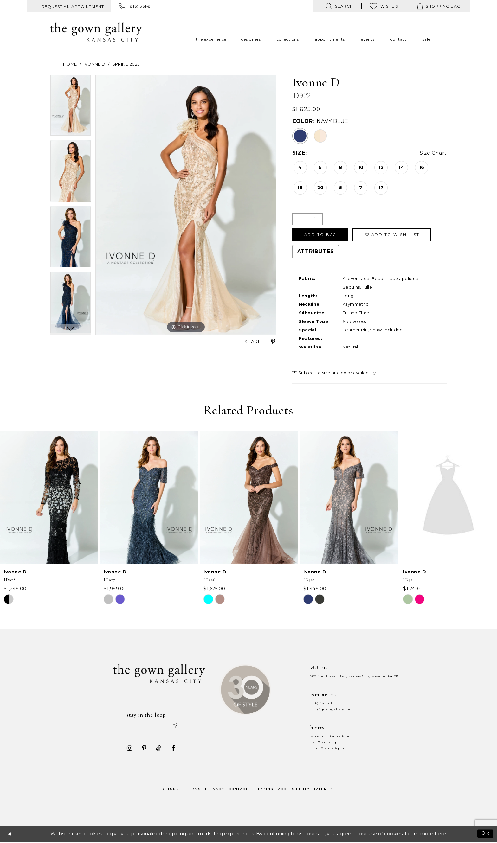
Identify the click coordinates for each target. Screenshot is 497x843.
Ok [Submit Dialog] (485, 835)
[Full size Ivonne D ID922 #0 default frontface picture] (186, 205)
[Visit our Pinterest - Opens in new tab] (143, 749)
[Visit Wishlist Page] (385, 6)
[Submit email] (175, 726)
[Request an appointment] (69, 6)
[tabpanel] (70, 108)
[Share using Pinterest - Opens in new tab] (273, 342)
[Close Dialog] (10, 834)
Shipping (263, 790)
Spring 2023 (126, 64)
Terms (193, 790)
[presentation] (49, 498)
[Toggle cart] (439, 6)
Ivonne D (95, 64)
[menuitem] (69, 6)
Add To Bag (322, 235)
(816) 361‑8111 (322, 704)
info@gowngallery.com (331, 710)
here (440, 835)
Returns (172, 790)
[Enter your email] (153, 726)
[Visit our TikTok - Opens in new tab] (157, 749)
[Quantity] (307, 219)
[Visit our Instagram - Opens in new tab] (128, 749)
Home (70, 64)
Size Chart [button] (432, 153)
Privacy (214, 790)
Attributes (315, 252)
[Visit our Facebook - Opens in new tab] (172, 749)
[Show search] (339, 6)
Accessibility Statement (307, 790)
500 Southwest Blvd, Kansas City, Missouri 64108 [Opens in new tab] (354, 677)
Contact (238, 790)
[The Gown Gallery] (96, 32)
